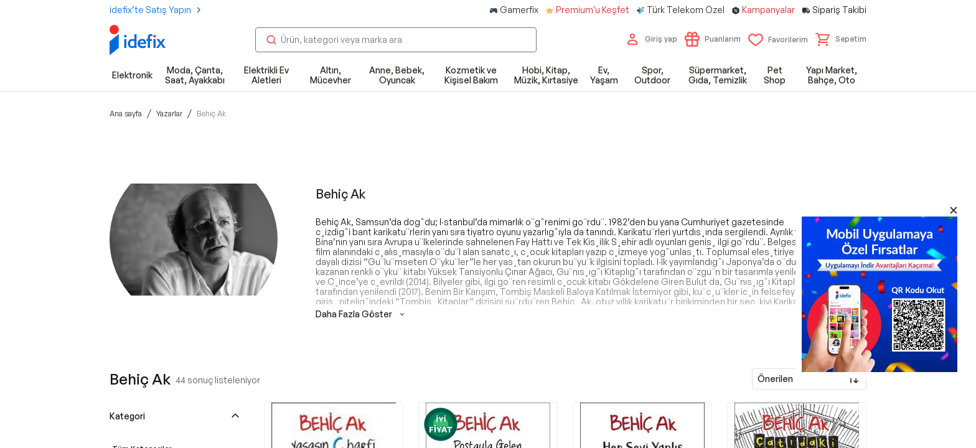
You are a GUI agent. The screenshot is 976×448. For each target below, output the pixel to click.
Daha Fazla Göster (361, 314)
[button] (840, 39)
